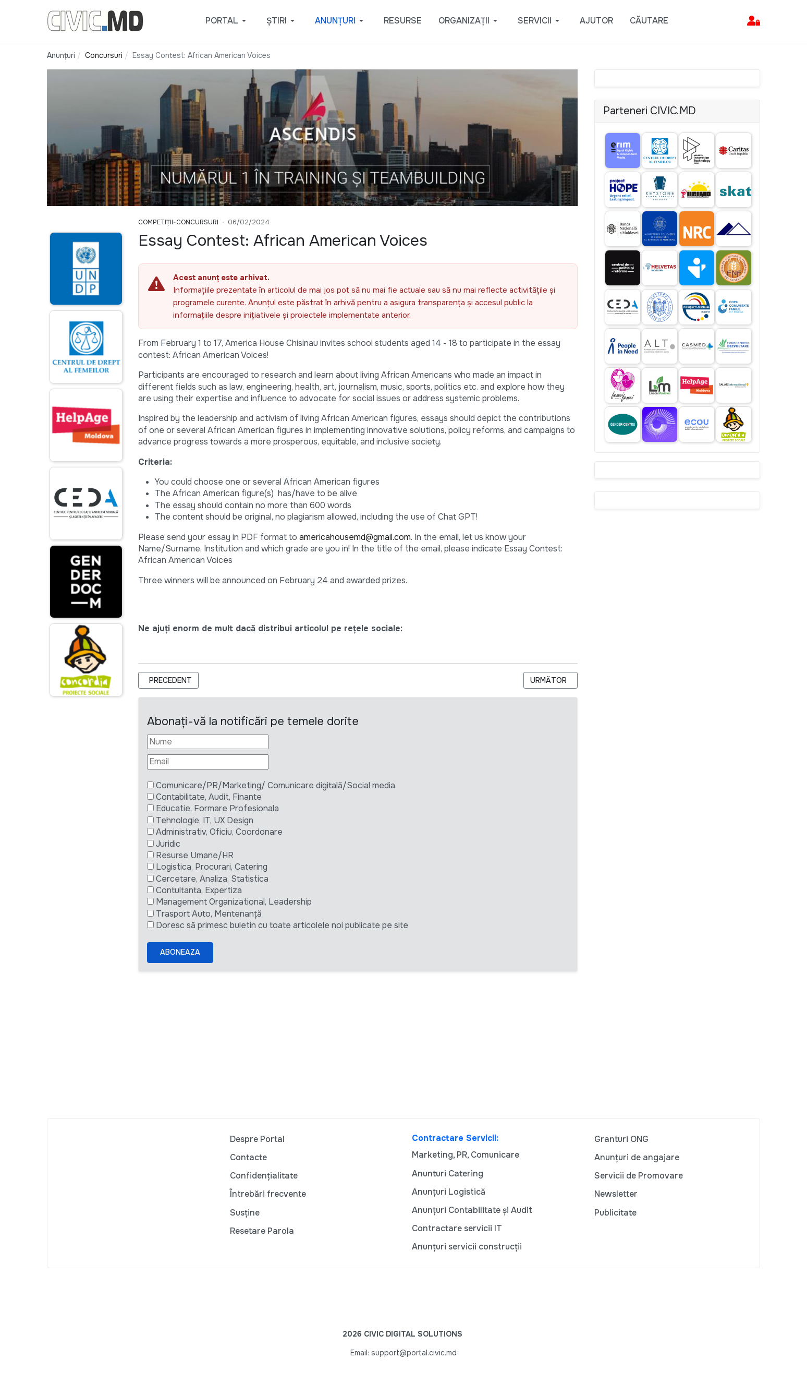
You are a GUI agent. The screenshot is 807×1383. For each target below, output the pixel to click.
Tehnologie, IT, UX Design (204, 820)
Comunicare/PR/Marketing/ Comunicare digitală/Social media (275, 785)
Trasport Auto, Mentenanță (209, 913)
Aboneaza (180, 952)
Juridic (168, 843)
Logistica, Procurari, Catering (211, 866)
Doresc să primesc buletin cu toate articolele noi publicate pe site (282, 925)
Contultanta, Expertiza (199, 890)
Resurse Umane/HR (195, 855)
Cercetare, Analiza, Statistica (212, 878)
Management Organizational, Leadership (234, 901)
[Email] (207, 761)
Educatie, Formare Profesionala (217, 808)
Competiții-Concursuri (178, 222)
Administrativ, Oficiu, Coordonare (219, 831)
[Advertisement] (84, 906)
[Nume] (207, 742)
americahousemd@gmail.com (355, 537)
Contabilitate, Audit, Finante (209, 796)
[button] (227, 21)
